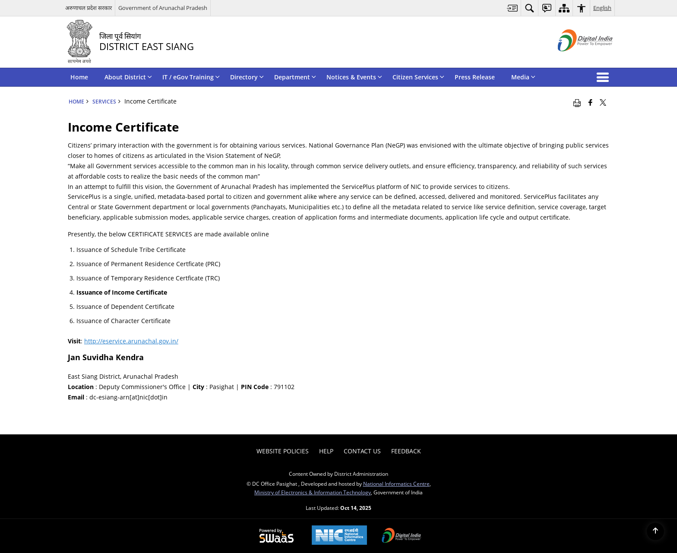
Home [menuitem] (79, 77)
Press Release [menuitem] (475, 77)
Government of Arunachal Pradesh (162, 8)
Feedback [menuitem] (406, 451)
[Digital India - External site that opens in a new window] (574, 58)
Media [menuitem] (523, 77)
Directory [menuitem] (247, 77)
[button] (604, 77)
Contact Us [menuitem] (362, 451)
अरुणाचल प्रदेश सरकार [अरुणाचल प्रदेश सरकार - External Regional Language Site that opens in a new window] (88, 8)
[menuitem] (512, 8)
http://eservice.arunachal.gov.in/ (131, 341)
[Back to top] (655, 531)
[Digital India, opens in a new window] (401, 536)
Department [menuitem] (295, 77)
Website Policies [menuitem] (282, 451)
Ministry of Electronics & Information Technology (312, 492)
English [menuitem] (602, 8)
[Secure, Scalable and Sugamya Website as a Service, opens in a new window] (277, 536)
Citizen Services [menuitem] (418, 77)
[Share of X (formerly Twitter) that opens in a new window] (603, 102)
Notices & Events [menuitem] (354, 77)
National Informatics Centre (396, 483)
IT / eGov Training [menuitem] (191, 77)
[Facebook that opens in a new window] (590, 102)
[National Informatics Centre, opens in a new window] (339, 536)
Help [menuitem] (326, 451)
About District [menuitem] (128, 77)
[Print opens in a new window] (577, 102)
